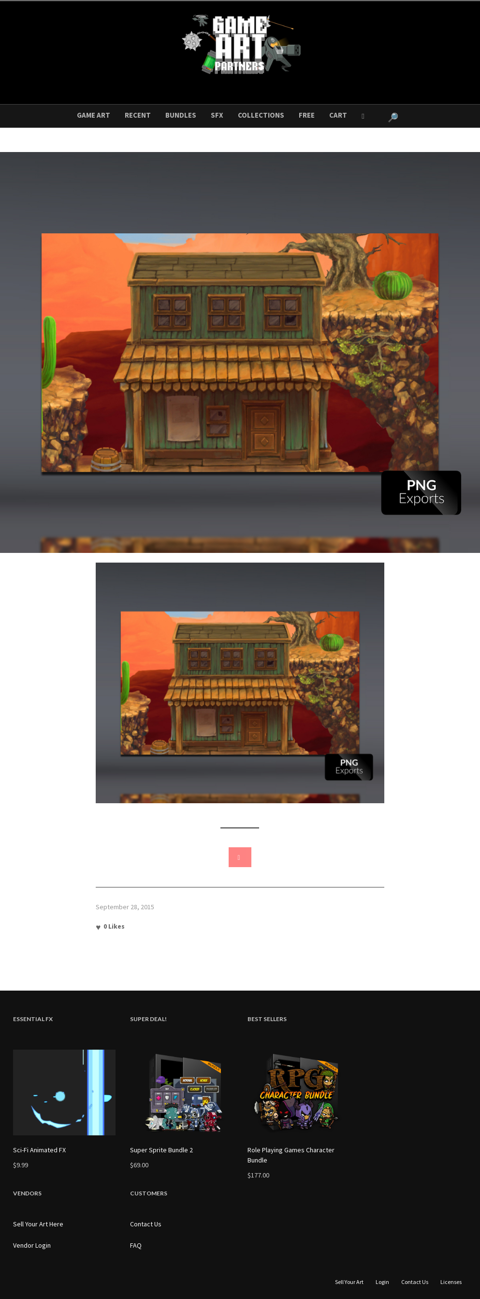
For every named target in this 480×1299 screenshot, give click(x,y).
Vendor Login (32, 1245)
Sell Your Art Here (38, 1224)
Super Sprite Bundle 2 (161, 1150)
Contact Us (145, 1224)
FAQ (136, 1245)
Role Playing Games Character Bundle (291, 1155)
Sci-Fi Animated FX (39, 1150)
